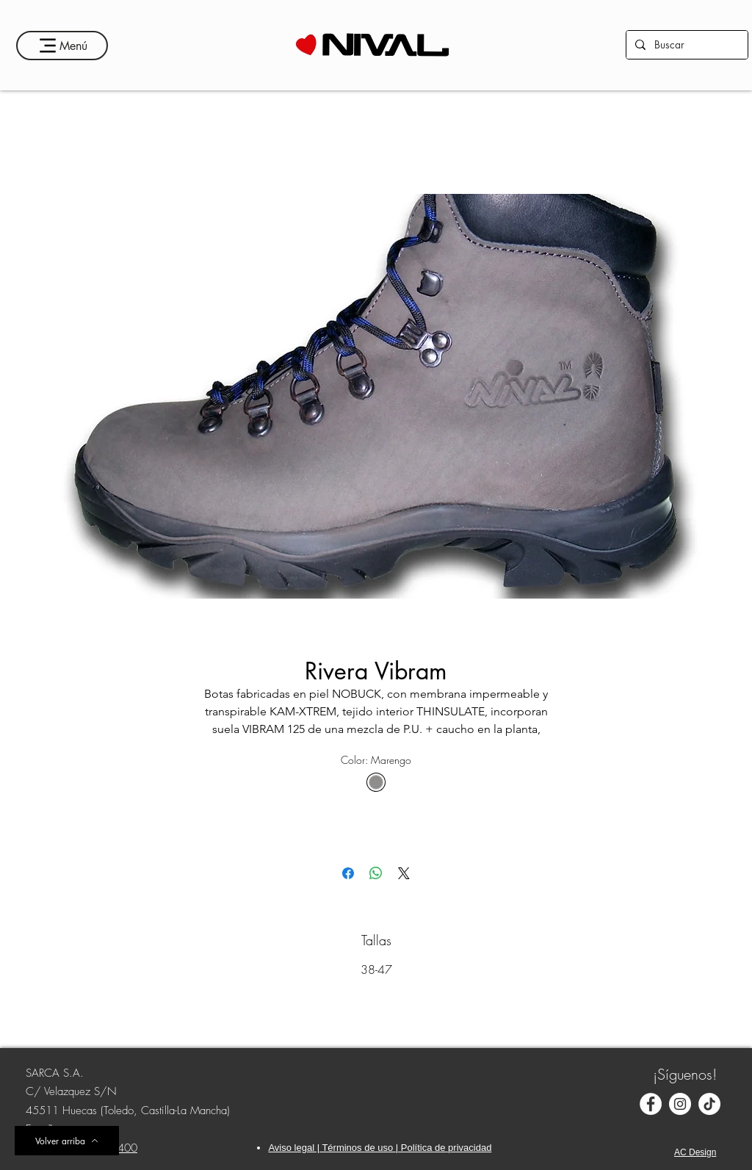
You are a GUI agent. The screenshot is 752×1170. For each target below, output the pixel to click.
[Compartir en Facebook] (348, 873)
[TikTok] (709, 1104)
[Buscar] (685, 45)
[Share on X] (404, 873)
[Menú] (62, 45)
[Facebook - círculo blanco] (651, 1104)
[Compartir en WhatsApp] (376, 873)
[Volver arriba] (67, 1140)
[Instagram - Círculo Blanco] (680, 1104)
